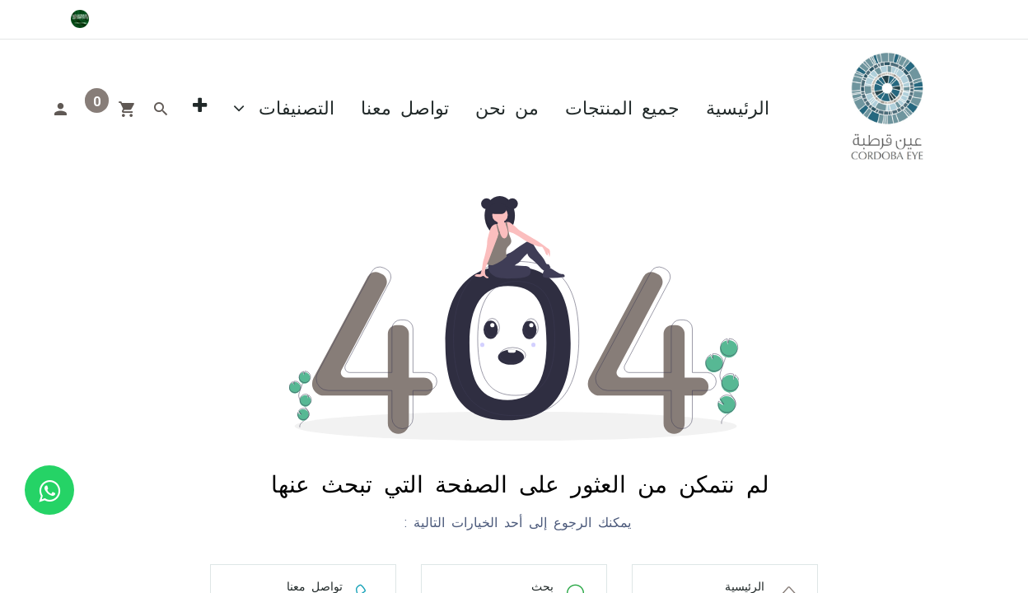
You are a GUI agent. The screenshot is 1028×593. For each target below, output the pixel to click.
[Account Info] (60, 107)
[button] (200, 106)
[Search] (161, 107)
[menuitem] (738, 106)
